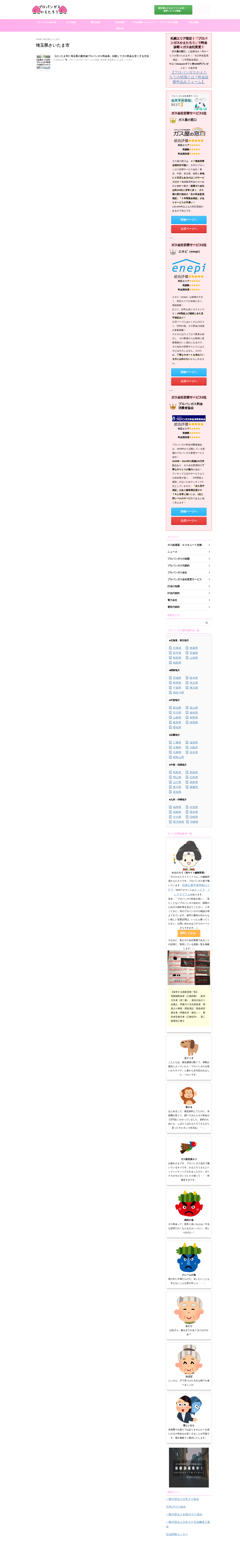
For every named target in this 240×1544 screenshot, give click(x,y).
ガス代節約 (71, 22)
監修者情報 (162, 1521)
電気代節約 (95, 22)
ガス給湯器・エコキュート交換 (144, 23)
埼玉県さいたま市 (112, 60)
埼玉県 (101, 60)
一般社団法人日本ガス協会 (179, 1477)
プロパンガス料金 (89, 60)
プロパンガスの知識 (169, 22)
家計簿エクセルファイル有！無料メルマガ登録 (172, 9)
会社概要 (152, 1521)
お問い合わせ (154, 1525)
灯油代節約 (120, 22)
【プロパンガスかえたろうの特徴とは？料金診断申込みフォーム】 (189, 76)
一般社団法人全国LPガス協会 (181, 1491)
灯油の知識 (193, 22)
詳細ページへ (189, 218)
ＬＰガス (124, 60)
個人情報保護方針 (176, 1521)
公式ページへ (189, 226)
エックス (195, 869)
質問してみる (187, 911)
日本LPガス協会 (174, 1484)
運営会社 (120, 28)
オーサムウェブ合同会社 (104, 1521)
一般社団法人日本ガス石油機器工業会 (185, 1498)
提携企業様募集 (168, 1525)
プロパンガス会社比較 (46, 22)
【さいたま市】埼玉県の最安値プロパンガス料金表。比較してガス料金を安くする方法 (101, 56)
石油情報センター (175, 1505)
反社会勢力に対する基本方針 (198, 1521)
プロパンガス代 (75, 60)
